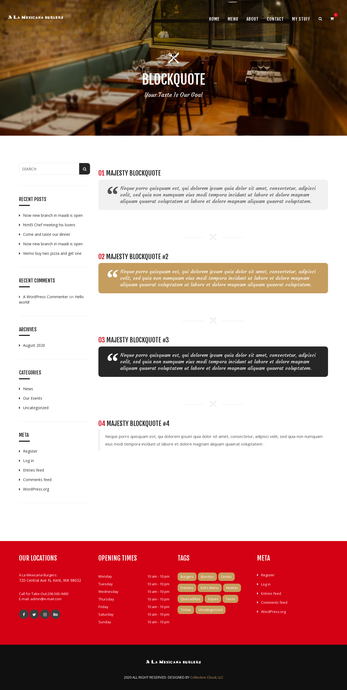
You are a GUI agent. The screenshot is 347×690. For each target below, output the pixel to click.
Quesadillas (190, 598)
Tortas (186, 609)
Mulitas (232, 587)
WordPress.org (36, 489)
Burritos (207, 576)
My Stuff (301, 19)
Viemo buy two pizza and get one (52, 253)
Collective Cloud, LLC (206, 677)
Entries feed (33, 470)
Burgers (187, 576)
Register (30, 451)
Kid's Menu (210, 587)
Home (214, 19)
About (252, 19)
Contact (275, 19)
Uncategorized (36, 407)
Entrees (187, 587)
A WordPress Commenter (45, 296)
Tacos (230, 598)
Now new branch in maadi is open (53, 215)
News (28, 388)
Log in (28, 460)
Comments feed (37, 479)
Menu (233, 19)
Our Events (32, 398)
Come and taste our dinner (46, 234)
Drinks (226, 576)
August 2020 (34, 345)
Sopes (213, 598)
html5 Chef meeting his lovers (49, 224)
